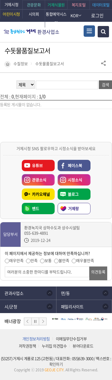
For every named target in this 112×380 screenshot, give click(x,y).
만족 (34, 260)
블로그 (73, 194)
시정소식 (70, 178)
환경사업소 (48, 31)
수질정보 (20, 63)
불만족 (64, 260)
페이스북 (75, 165)
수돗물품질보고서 (49, 63)
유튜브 (37, 165)
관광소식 (34, 178)
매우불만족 (85, 260)
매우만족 (16, 260)
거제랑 (73, 208)
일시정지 (35, 321)
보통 (48, 260)
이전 (28, 321)
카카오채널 (41, 194)
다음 (43, 321)
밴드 (35, 208)
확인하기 (56, 364)
